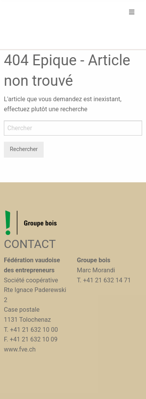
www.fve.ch (20, 349)
